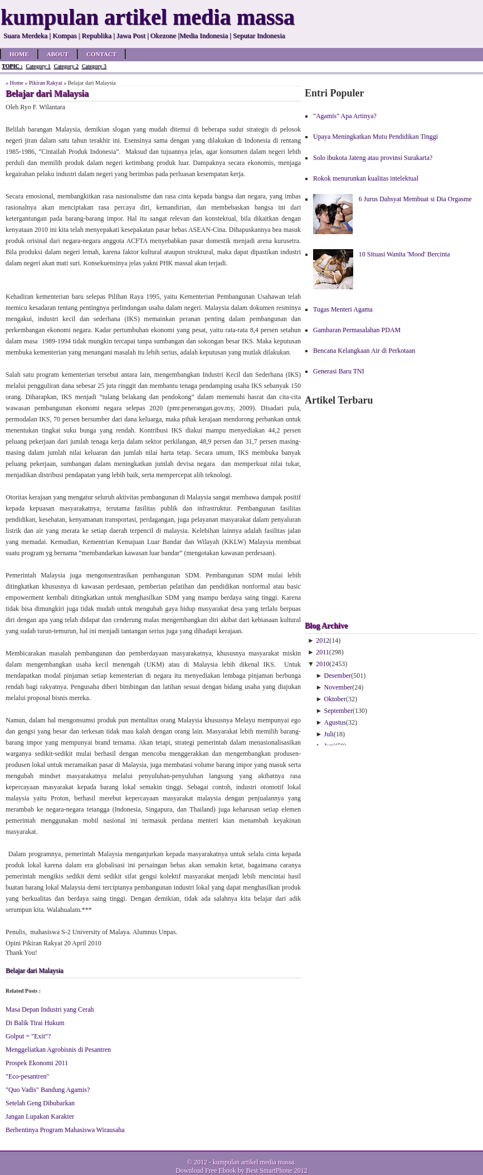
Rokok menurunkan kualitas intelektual (365, 178)
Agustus (335, 722)
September (338, 711)
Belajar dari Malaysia (34, 970)
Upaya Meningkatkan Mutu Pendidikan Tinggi (375, 136)
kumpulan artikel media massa (253, 1162)
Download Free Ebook (205, 1170)
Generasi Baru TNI (338, 371)
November (338, 687)
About (58, 54)
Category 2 (65, 66)
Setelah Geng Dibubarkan (40, 1103)
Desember (338, 675)
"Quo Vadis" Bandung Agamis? (48, 1090)
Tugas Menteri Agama (343, 309)
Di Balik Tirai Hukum (35, 1023)
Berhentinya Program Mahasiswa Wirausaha (65, 1130)
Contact (101, 54)
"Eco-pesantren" (27, 1076)
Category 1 (38, 66)
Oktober (335, 699)
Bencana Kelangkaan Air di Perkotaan (364, 351)
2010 (322, 664)
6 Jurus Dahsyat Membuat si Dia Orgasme (415, 199)
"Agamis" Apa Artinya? (345, 116)
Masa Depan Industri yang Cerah (50, 1009)
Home (19, 54)
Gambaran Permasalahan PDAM (357, 330)
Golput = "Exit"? (28, 1036)
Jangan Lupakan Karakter (40, 1116)
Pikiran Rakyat (45, 83)
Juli (329, 734)
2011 (322, 652)
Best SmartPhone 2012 (277, 1170)
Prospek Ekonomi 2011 (37, 1063)
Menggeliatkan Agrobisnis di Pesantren (58, 1049)
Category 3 (94, 66)
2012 (322, 640)
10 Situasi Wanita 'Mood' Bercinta (404, 254)
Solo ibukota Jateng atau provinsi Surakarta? (372, 158)
